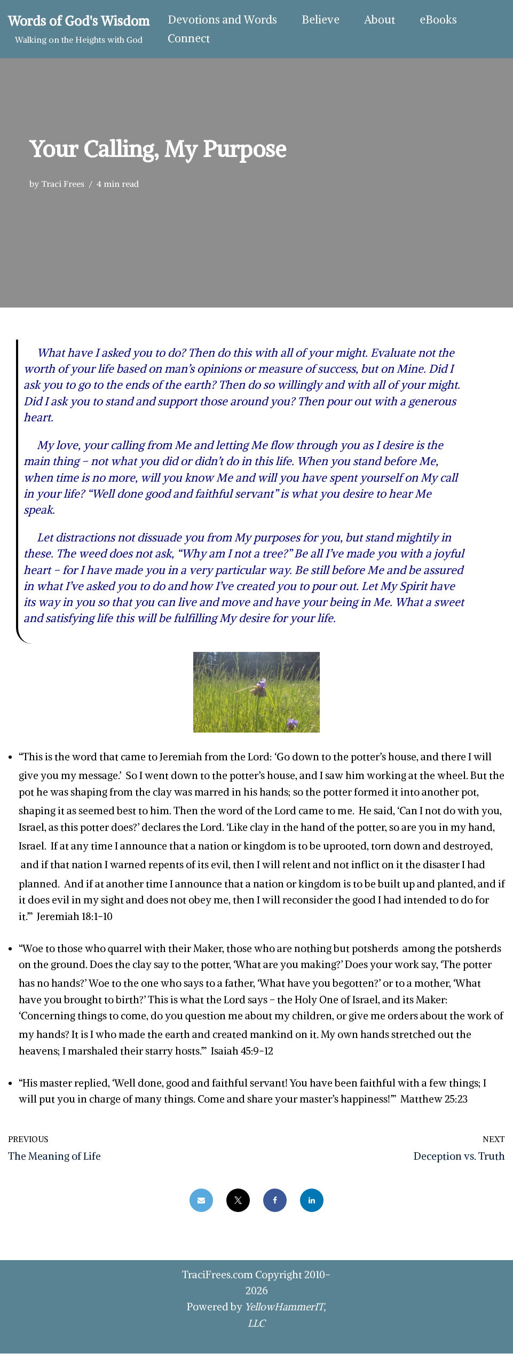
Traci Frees (62, 183)
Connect (189, 39)
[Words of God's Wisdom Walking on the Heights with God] (78, 29)
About (379, 20)
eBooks (438, 20)
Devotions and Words (222, 20)
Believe (321, 20)
